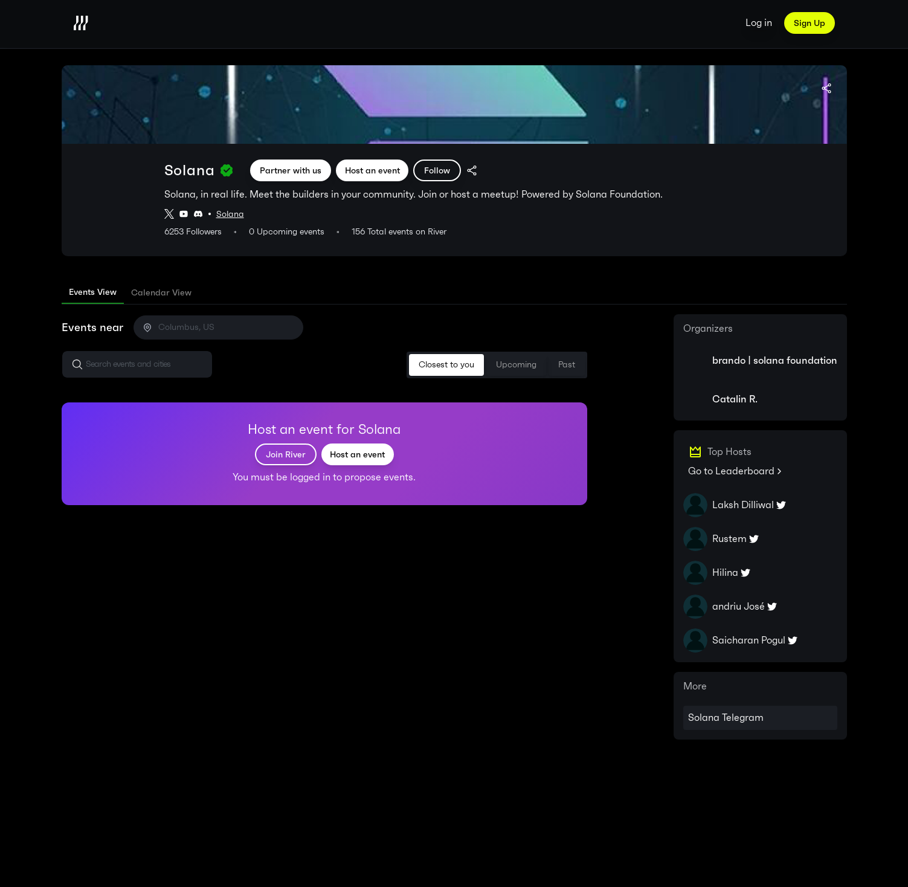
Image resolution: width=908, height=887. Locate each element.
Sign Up (809, 23)
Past (566, 365)
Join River (286, 454)
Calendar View (161, 292)
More (695, 686)
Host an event (372, 170)
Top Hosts (729, 452)
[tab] (93, 292)
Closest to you (446, 365)
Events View (93, 291)
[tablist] (454, 292)
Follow (437, 170)
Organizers (708, 329)
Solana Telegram (726, 717)
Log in (758, 22)
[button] (137, 364)
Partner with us (290, 170)
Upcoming (516, 365)
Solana (230, 214)
